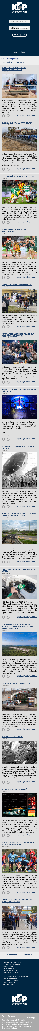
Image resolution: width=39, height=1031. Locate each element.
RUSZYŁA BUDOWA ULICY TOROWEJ (17, 123)
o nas (15, 52)
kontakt (23, 52)
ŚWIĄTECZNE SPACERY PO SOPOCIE (17, 285)
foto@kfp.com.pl (13, 972)
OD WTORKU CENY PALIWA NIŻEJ (15, 789)
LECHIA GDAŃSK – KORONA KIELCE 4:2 (18, 176)
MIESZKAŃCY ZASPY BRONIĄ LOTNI (16, 683)
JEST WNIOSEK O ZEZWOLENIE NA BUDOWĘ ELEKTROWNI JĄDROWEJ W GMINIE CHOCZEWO (17, 626)
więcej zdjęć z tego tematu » (27, 115)
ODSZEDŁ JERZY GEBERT (12, 737)
